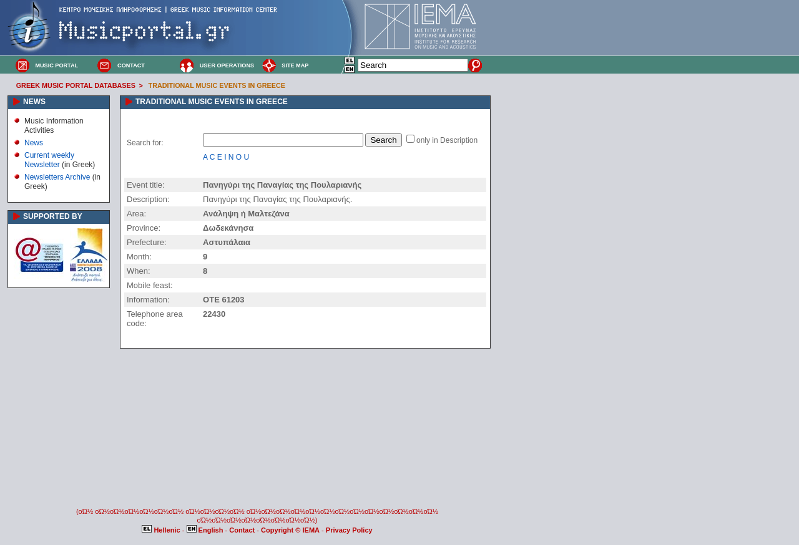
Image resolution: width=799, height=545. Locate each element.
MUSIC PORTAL (56, 65)
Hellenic (162, 530)
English (206, 530)
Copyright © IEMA (290, 530)
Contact (243, 530)
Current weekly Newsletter (49, 159)
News (33, 142)
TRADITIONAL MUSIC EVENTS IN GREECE (217, 85)
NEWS (34, 101)
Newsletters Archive (57, 177)
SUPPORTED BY (52, 216)
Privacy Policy (349, 530)
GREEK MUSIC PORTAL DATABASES (75, 85)
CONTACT (131, 65)
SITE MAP (295, 65)
